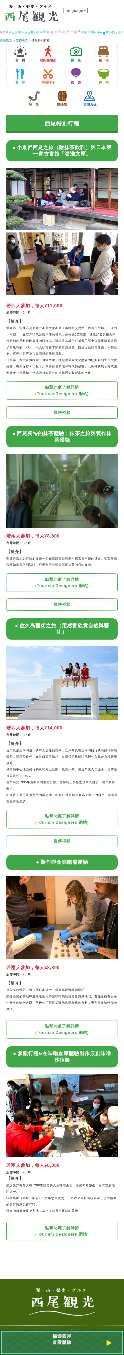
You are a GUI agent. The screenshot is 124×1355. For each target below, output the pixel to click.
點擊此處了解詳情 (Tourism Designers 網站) (62, 390)
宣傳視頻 (62, 412)
